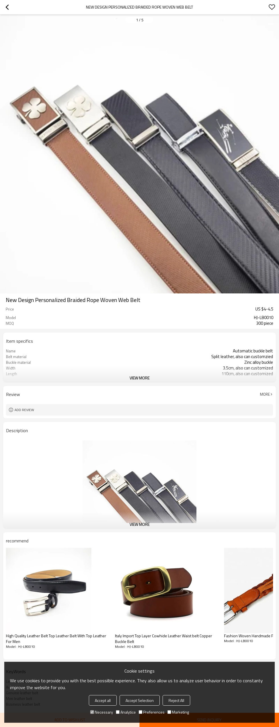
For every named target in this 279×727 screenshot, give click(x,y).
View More (139, 378)
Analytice (126, 712)
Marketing (178, 712)
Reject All (176, 700)
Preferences (152, 712)
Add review (24, 409)
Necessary (101, 712)
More (265, 394)
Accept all (103, 700)
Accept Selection (140, 700)
